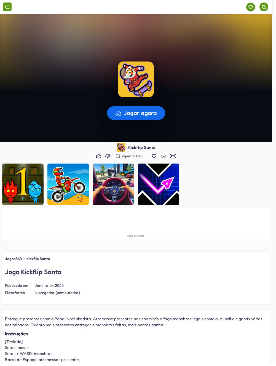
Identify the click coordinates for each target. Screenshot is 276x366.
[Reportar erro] (129, 156)
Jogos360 (13, 258)
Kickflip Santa (38, 258)
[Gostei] (99, 156)
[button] (154, 156)
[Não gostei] (108, 156)
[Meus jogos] (250, 7)
